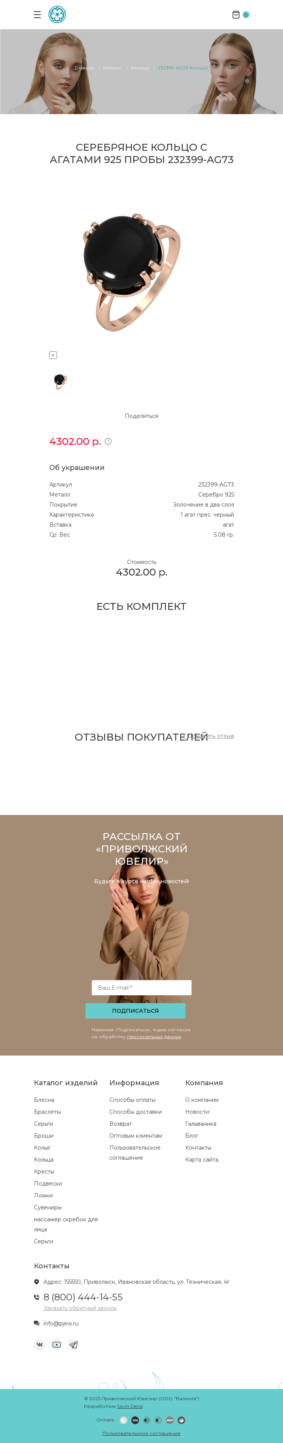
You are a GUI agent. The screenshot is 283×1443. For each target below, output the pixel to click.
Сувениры (48, 1207)
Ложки (43, 1195)
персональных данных (154, 1036)
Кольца (44, 1159)
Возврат (120, 1123)
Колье (42, 1147)
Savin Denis (130, 1406)
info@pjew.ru (61, 1323)
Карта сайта (201, 1159)
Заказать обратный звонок (80, 1308)
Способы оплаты (132, 1099)
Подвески (48, 1183)
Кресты (44, 1171)
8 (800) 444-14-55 (83, 1297)
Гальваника (200, 1123)
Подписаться (135, 1010)
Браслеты (47, 1111)
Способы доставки (135, 1111)
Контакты (198, 1147)
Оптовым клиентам (135, 1135)
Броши (44, 1135)
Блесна (44, 1099)
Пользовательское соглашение (141, 1433)
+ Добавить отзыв (208, 735)
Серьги (43, 1123)
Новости (197, 1111)
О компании (202, 1099)
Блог (191, 1135)
